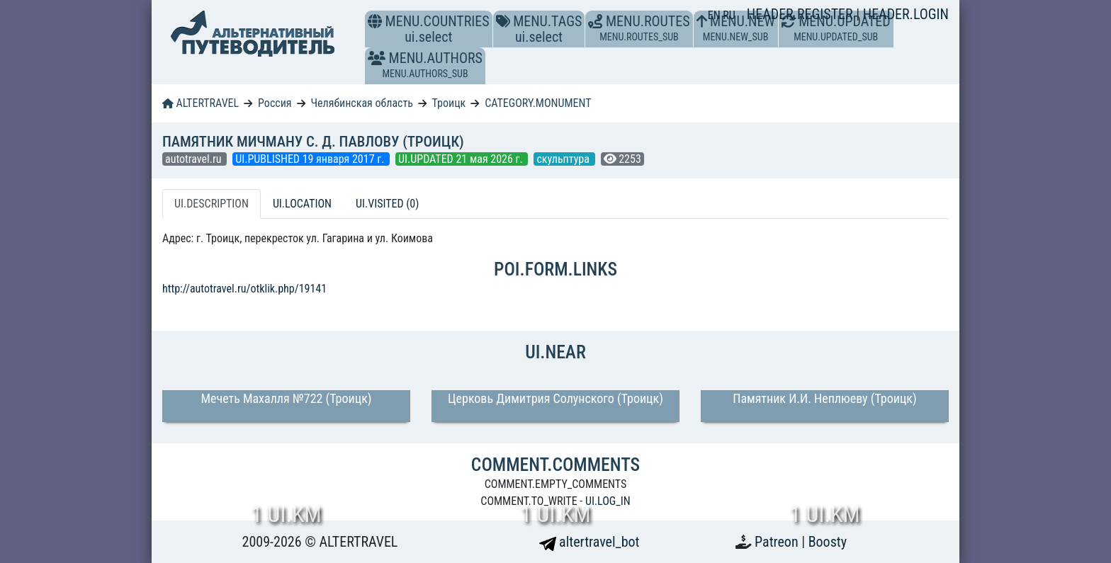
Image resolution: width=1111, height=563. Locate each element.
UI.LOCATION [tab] (302, 203)
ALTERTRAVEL (200, 103)
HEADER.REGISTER (801, 14)
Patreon (778, 541)
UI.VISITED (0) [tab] (387, 203)
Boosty (827, 541)
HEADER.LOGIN (906, 14)
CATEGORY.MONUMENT (538, 103)
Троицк (449, 103)
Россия (274, 103)
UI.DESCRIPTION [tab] (211, 203)
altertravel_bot (589, 541)
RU (729, 15)
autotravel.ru (194, 159)
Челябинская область (361, 103)
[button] (376, 58)
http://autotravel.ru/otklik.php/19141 (244, 288)
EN (715, 15)
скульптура (564, 159)
